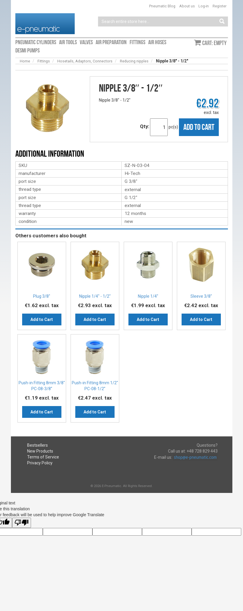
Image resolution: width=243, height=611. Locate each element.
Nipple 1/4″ (148, 296)
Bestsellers (37, 445)
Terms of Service (43, 457)
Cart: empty (214, 43)
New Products (40, 451)
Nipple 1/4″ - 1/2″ (95, 296)
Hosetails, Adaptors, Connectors (84, 61)
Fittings (43, 61)
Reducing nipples (134, 61)
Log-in (203, 6)
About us (187, 6)
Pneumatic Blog (162, 6)
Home (25, 61)
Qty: (144, 126)
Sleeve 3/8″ (201, 296)
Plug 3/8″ (41, 296)
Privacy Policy (40, 463)
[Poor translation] (21, 523)
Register (219, 6)
